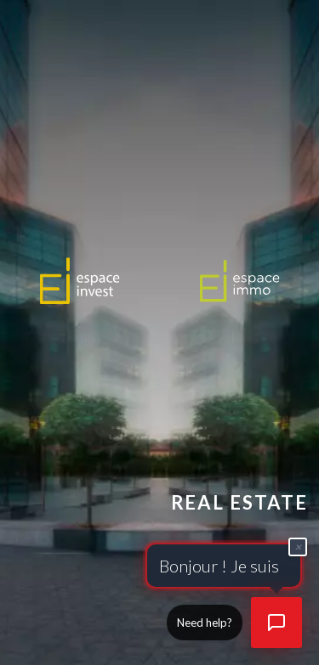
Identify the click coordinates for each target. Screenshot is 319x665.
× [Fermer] (298, 545)
